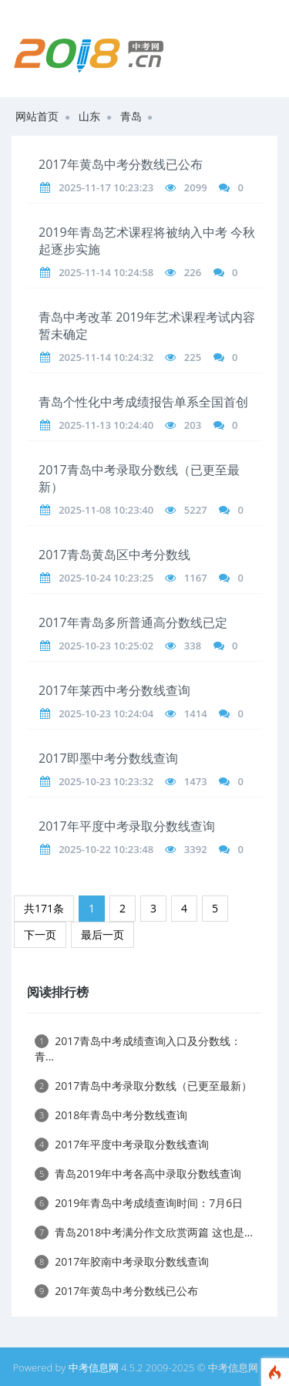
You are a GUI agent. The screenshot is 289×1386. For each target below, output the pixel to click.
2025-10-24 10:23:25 (106, 578)
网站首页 (37, 116)
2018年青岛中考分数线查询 (111, 1115)
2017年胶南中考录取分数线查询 (122, 1261)
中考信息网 (94, 1367)
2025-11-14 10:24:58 (106, 272)
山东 (89, 116)
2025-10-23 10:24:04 (106, 713)
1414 (195, 713)
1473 (195, 781)
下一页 (40, 934)
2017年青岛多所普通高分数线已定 (133, 622)
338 (192, 646)
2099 (195, 187)
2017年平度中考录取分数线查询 (127, 826)
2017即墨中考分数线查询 (108, 758)
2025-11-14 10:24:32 (106, 357)
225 (192, 357)
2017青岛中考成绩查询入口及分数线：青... (138, 1049)
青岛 (131, 116)
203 (192, 425)
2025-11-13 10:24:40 (106, 425)
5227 (195, 510)
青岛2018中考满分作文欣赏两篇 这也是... (144, 1232)
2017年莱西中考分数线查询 (114, 690)
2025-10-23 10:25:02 (106, 646)
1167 (195, 578)
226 (192, 272)
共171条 (44, 908)
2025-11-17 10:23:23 (106, 187)
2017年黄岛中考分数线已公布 (121, 164)
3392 (195, 849)
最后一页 (102, 934)
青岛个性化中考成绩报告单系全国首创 (143, 401)
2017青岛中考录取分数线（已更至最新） (143, 1085)
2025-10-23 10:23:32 (106, 781)
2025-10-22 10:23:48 (106, 849)
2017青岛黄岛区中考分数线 (114, 554)
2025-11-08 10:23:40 (106, 510)
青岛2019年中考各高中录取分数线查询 (138, 1173)
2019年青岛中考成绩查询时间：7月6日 (139, 1202)
